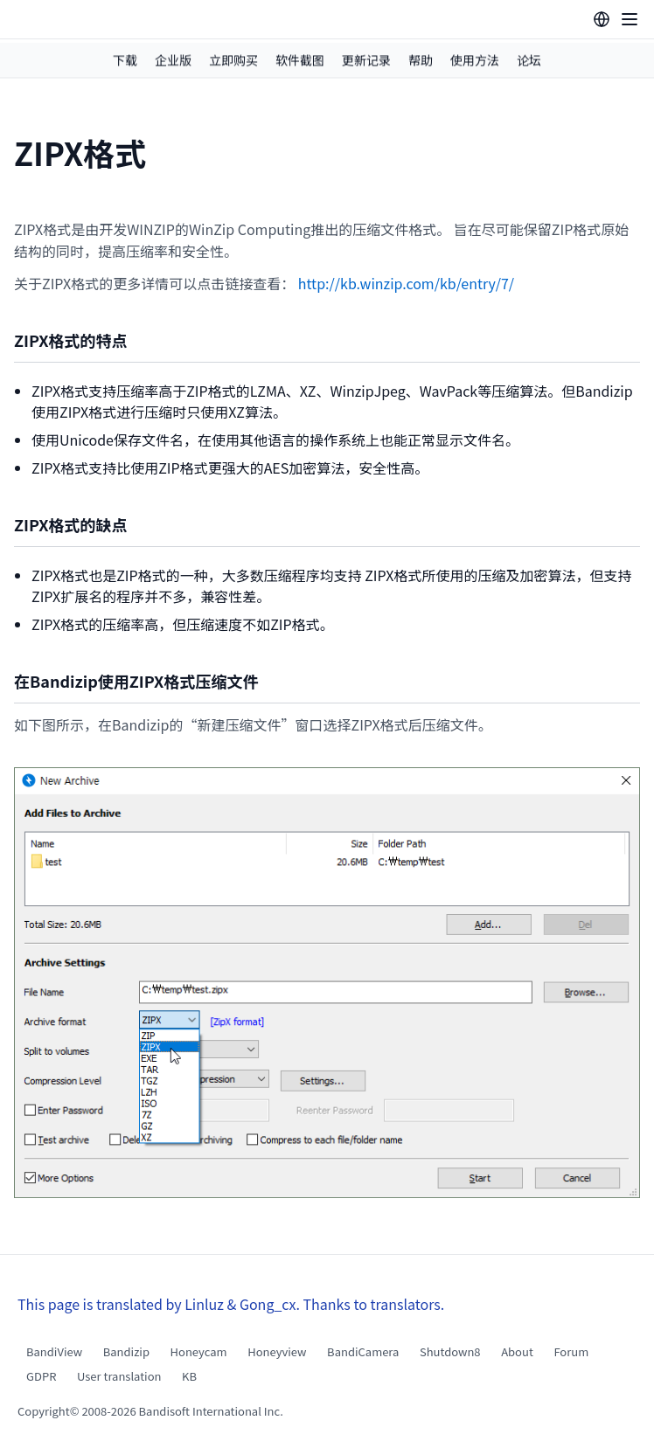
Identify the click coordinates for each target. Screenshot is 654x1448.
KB (189, 1376)
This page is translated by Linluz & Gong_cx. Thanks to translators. (230, 1303)
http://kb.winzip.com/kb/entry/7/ (406, 283)
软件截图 (299, 60)
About (517, 1351)
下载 (125, 60)
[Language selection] (602, 19)
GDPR (41, 1376)
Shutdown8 (450, 1351)
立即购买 (233, 60)
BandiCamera (363, 1351)
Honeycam (198, 1351)
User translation (119, 1376)
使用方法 (474, 60)
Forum (570, 1351)
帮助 (420, 60)
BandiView (54, 1351)
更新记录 (366, 60)
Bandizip (126, 1351)
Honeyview (276, 1351)
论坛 (529, 60)
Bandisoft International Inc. (211, 1411)
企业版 (173, 60)
